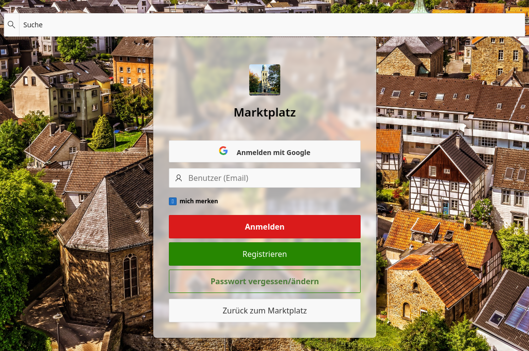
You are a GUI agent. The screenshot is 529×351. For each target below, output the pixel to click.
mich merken (199, 201)
